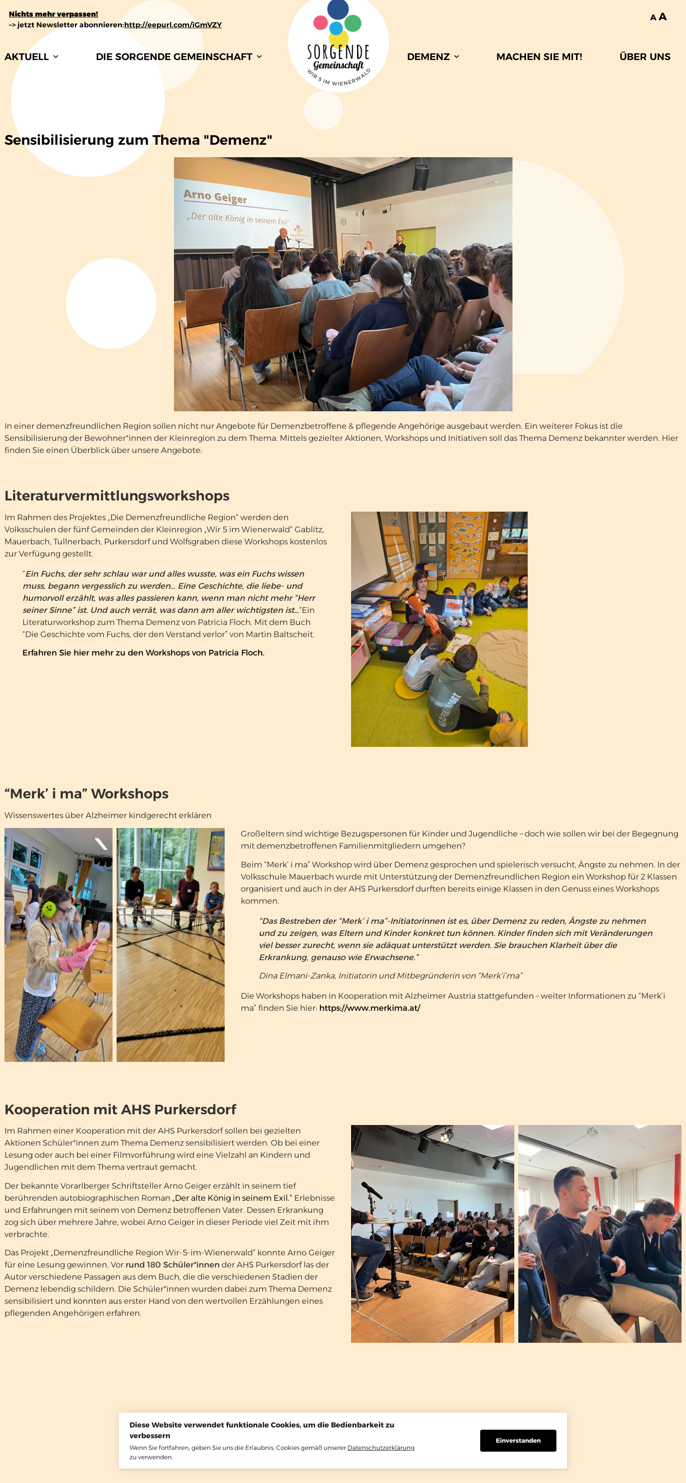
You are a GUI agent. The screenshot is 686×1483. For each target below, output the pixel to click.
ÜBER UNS (645, 56)
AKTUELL (31, 56)
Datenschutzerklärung (381, 1447)
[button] (31, 56)
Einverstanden (518, 1440)
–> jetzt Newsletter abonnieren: (115, 25)
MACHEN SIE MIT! (539, 56)
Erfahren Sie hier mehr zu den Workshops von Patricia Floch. (143, 653)
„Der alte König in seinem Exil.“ (232, 1198)
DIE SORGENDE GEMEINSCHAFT (179, 56)
